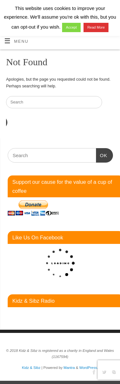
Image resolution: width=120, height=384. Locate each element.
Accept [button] (71, 27)
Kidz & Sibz (31, 368)
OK (102, 154)
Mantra (69, 368)
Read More (96, 27)
